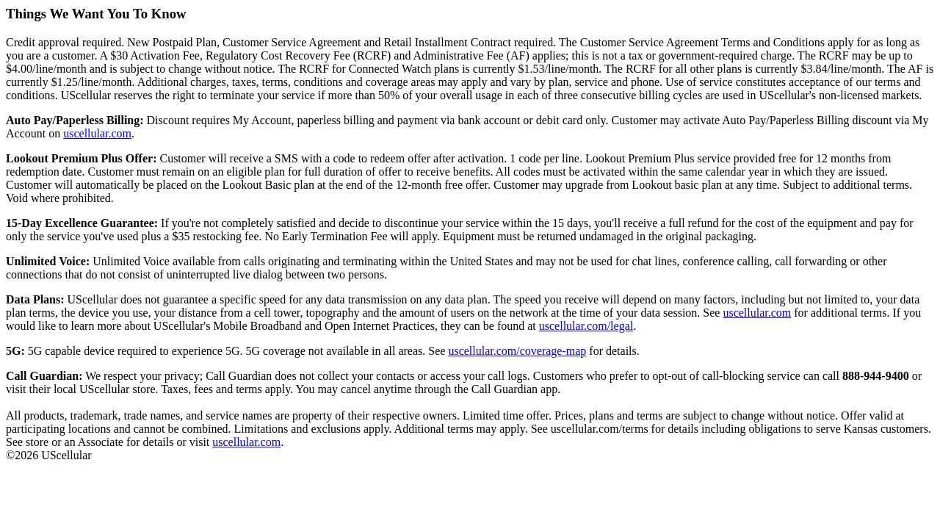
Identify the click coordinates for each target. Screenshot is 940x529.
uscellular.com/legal (586, 326)
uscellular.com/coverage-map (517, 351)
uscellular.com (97, 133)
